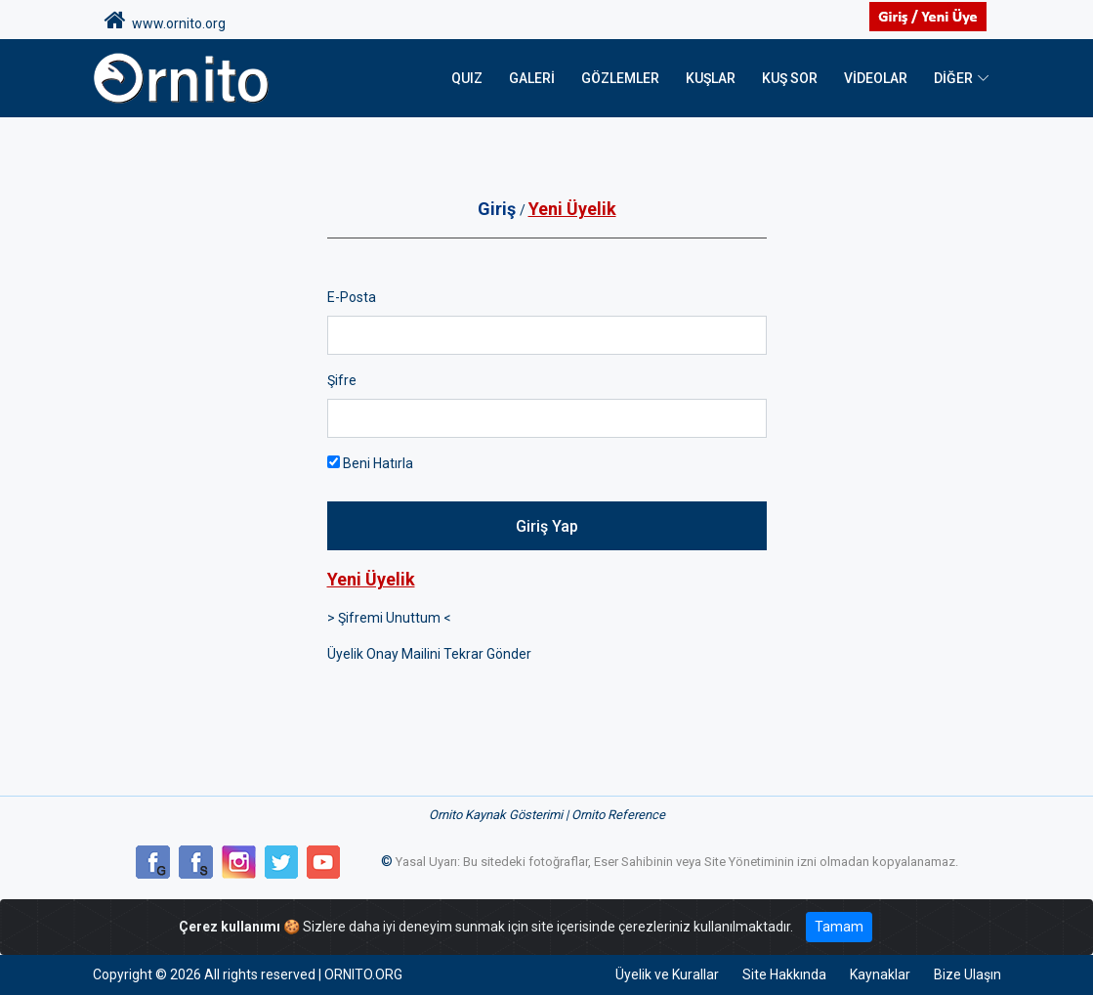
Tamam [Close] (839, 926)
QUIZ (467, 78)
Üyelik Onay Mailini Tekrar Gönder (429, 654)
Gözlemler (620, 78)
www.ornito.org (165, 20)
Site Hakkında (784, 974)
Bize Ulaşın (967, 974)
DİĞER (953, 78)
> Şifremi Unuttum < (389, 618)
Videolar (875, 78)
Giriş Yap (547, 526)
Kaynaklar (880, 974)
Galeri (532, 78)
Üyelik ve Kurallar (667, 974)
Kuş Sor (790, 78)
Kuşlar (711, 78)
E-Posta (351, 297)
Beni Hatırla (370, 463)
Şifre (342, 380)
